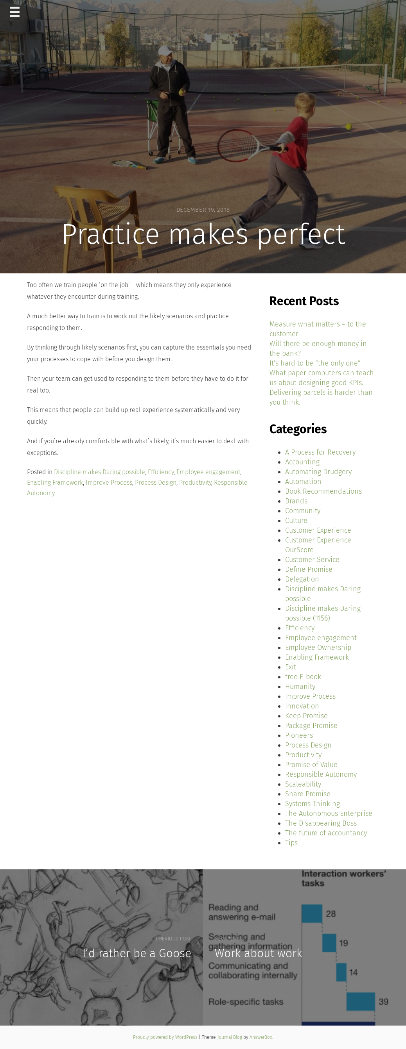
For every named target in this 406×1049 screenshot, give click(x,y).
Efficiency (161, 472)
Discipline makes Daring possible (99, 472)
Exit (290, 667)
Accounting (302, 462)
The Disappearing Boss (321, 823)
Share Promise (308, 794)
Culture (296, 520)
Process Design (155, 482)
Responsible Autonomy (321, 774)
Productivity (195, 482)
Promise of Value (311, 764)
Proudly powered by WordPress (166, 1037)
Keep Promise (306, 716)
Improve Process (109, 482)
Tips (291, 842)
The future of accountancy (326, 833)
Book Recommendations (323, 491)
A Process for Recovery (320, 452)
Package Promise (311, 725)
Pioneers (299, 735)
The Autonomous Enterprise (328, 813)
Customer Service (312, 559)
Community (302, 511)
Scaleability (303, 784)
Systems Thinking (312, 803)
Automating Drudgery (318, 471)
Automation (303, 481)
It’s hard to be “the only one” (315, 363)
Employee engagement (208, 472)
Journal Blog (230, 1037)
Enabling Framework (55, 482)
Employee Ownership (318, 647)
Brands (296, 501)
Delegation (302, 579)
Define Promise (308, 569)
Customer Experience (318, 530)
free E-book (303, 677)
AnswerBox (261, 1037)
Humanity (300, 686)
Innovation (302, 706)
